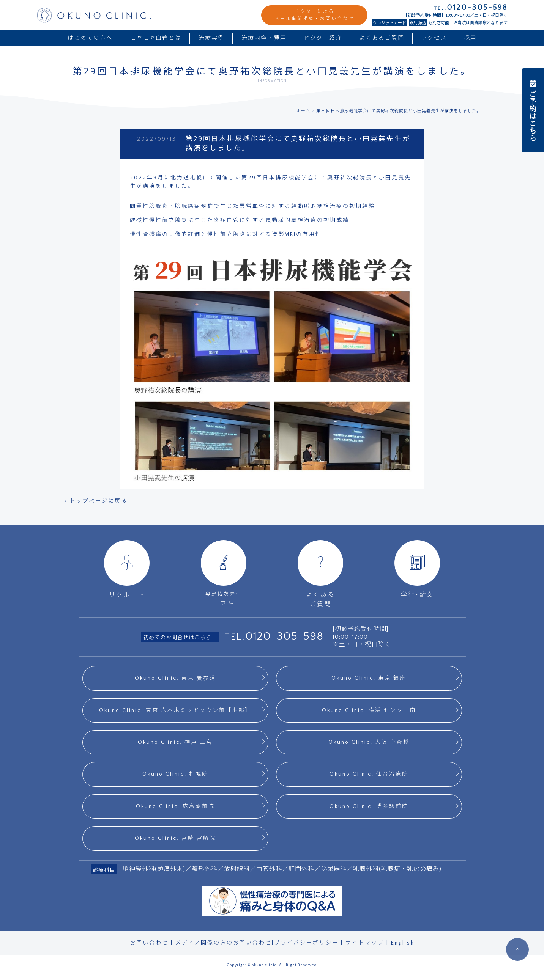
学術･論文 (417, 569)
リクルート (127, 569)
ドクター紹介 (323, 38)
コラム (223, 573)
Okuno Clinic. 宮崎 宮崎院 (175, 838)
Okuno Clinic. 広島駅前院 (175, 806)
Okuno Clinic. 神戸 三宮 (175, 742)
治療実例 (211, 38)
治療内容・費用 (264, 38)
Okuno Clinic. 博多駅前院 (369, 806)
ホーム (303, 111)
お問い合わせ (149, 943)
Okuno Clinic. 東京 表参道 (175, 678)
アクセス (434, 38)
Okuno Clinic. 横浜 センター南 (369, 710)
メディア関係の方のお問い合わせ (223, 943)
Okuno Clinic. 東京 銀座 (368, 678)
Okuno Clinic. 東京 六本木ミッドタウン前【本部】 (175, 710)
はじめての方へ (90, 38)
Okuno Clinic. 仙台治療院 (369, 774)
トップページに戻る (95, 501)
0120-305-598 (284, 636)
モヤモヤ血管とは (155, 38)
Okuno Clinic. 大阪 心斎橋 (369, 742)
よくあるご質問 (381, 38)
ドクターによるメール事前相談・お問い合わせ (314, 15)
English (403, 943)
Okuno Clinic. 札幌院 (175, 774)
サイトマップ (364, 943)
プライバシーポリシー (306, 943)
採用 (470, 38)
